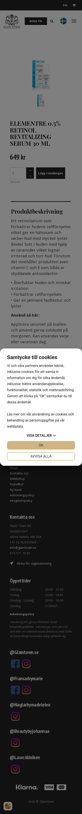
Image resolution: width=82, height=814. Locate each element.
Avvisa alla (41, 456)
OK (41, 445)
